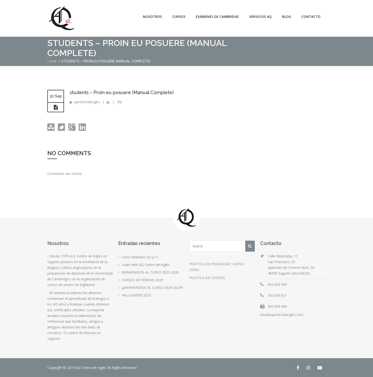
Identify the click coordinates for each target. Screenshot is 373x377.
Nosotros (152, 16)
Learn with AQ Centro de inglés (146, 264)
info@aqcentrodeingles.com (281, 314)
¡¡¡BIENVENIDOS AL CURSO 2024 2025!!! (152, 287)
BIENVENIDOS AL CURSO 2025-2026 (150, 272)
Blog (286, 16)
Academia (74, 292)
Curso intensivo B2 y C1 (140, 257)
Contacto (310, 16)
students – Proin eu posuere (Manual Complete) (123, 92)
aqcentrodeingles (87, 101)
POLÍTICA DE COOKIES (207, 277)
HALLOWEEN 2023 (136, 295)
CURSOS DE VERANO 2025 (142, 279)
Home (52, 61)
